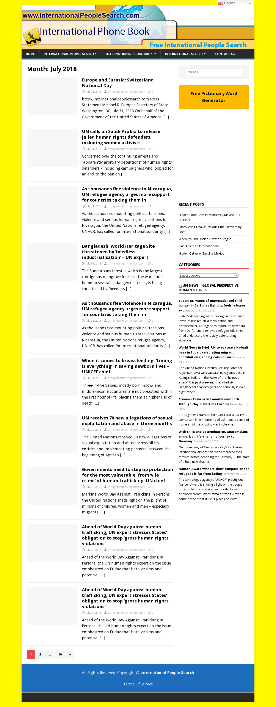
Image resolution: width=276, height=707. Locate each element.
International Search (184, 54)
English (226, 3)
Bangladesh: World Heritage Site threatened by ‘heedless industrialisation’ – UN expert (118, 251)
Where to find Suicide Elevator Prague (205, 239)
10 (60, 654)
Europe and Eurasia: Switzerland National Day (118, 82)
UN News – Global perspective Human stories (208, 287)
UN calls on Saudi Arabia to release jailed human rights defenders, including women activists (121, 136)
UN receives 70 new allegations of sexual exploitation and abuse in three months (127, 420)
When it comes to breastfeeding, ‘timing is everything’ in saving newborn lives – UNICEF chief (127, 366)
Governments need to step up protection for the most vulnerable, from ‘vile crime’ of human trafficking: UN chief (127, 474)
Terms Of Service (138, 684)
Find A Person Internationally (199, 246)
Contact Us (225, 54)
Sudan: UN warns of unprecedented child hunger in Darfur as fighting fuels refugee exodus (212, 305)
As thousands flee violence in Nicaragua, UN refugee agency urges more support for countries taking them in (127, 194)
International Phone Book (129, 54)
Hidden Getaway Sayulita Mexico (201, 253)
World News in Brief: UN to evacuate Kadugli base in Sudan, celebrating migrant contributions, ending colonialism (213, 352)
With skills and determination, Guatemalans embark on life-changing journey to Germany (213, 436)
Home (30, 54)
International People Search (69, 54)
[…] (166, 116)
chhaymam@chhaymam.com (126, 92)
